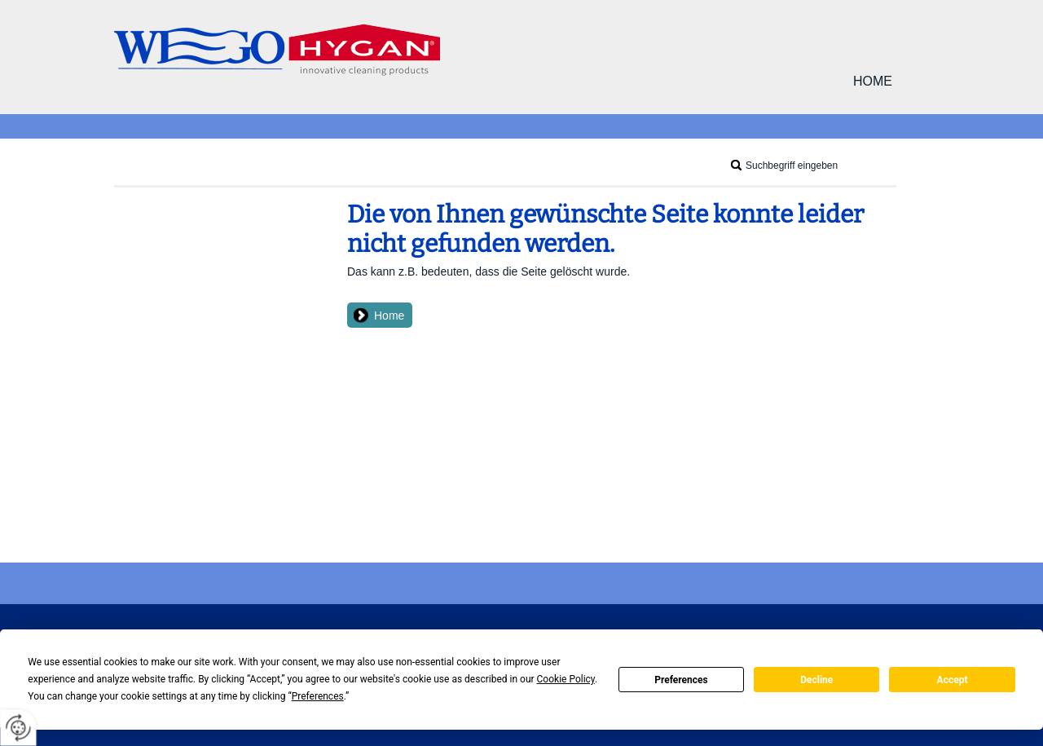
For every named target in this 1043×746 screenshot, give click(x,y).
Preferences (681, 680)
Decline (816, 680)
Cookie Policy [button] (566, 679)
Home (872, 81)
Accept (952, 680)
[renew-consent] (18, 727)
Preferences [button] (318, 696)
